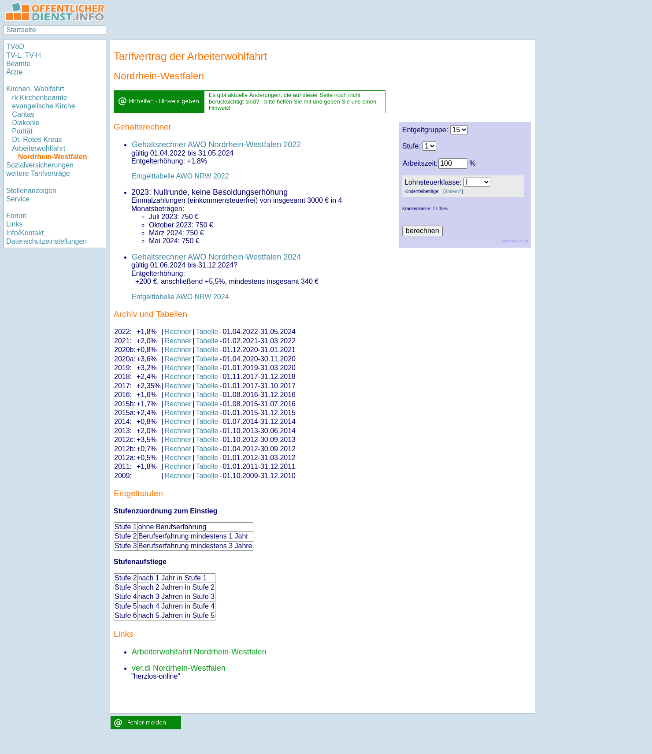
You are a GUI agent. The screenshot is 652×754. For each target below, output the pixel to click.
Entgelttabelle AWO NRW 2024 (180, 297)
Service (18, 199)
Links (14, 224)
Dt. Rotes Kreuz (37, 139)
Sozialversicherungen (40, 165)
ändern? (453, 191)
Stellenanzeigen (31, 190)
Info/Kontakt (25, 233)
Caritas (23, 114)
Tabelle (207, 331)
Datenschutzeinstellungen (46, 241)
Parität (22, 131)
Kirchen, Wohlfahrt (35, 89)
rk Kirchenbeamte (39, 97)
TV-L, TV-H (23, 55)
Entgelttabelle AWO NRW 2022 (180, 176)
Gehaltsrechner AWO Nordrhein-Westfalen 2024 (216, 257)
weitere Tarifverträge (38, 173)
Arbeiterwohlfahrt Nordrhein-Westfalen (199, 651)
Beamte (18, 63)
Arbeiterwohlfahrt (38, 148)
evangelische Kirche (43, 106)
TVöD (15, 46)
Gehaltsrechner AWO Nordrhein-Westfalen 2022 (216, 144)
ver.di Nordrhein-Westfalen (179, 668)
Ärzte (14, 72)
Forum (16, 215)
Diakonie (25, 122)
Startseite (21, 29)
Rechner (178, 331)
